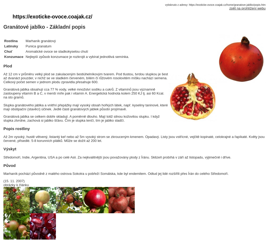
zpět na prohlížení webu (247, 8)
